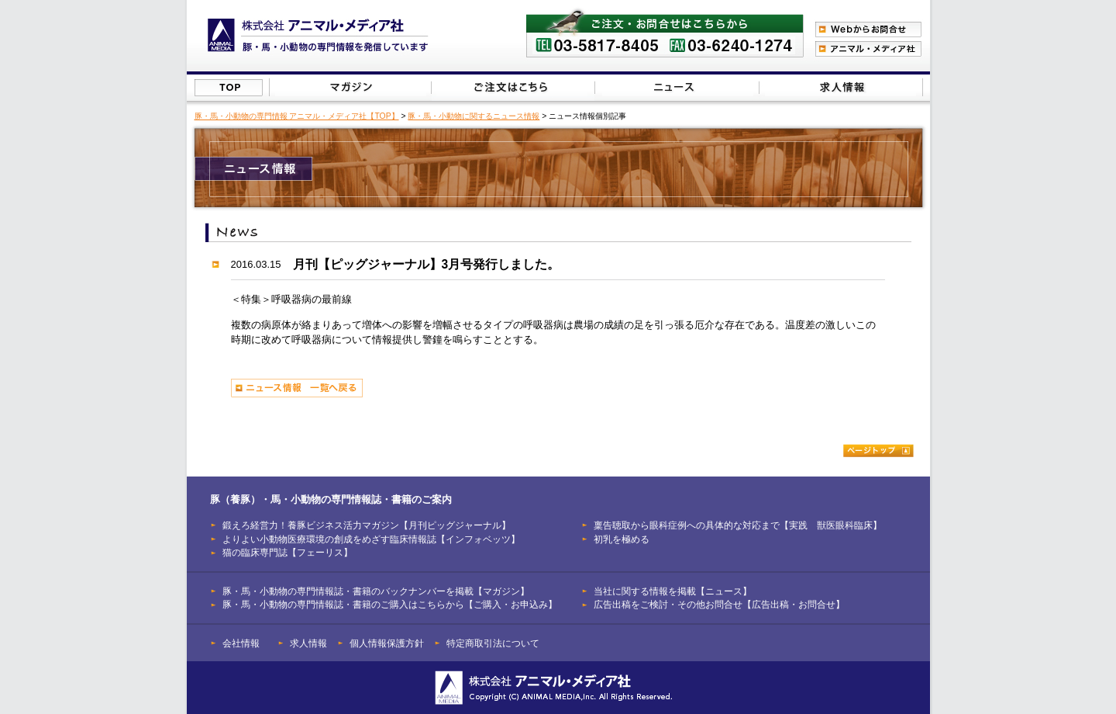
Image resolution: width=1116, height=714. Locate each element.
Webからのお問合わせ (868, 29)
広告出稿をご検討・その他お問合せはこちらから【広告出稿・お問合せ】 (840, 87)
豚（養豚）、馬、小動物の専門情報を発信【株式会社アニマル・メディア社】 (318, 35)
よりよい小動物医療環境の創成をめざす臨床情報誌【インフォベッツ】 (371, 539)
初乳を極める (621, 539)
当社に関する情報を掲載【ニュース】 (677, 87)
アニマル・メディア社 (868, 49)
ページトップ (878, 450)
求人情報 (308, 643)
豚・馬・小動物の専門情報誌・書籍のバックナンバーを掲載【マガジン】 (375, 591)
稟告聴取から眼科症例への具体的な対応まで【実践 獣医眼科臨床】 (738, 525)
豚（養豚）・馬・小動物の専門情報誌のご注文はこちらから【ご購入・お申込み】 (511, 87)
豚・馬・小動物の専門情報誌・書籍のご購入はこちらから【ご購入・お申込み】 (389, 604)
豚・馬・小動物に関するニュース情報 (473, 116)
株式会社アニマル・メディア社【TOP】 (229, 87)
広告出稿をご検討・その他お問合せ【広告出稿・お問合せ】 (719, 604)
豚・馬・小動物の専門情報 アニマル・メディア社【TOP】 (297, 116)
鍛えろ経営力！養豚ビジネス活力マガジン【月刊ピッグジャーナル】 (366, 525)
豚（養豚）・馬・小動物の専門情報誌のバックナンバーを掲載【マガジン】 (350, 87)
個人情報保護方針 (387, 643)
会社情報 (241, 643)
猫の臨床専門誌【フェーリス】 (287, 552)
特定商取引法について (492, 643)
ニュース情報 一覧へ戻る (297, 388)
